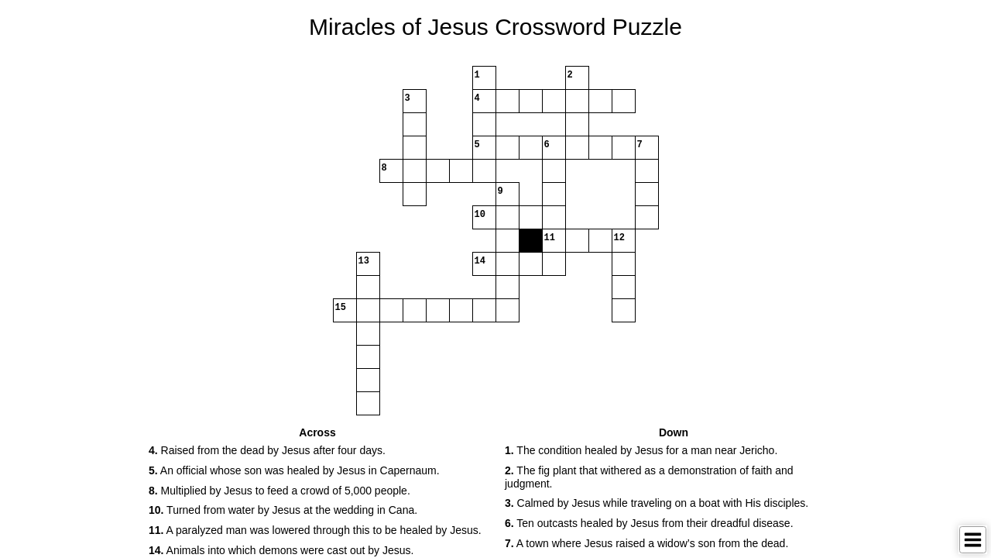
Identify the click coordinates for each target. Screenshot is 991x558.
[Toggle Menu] (972, 539)
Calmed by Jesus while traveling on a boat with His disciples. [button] (656, 503)
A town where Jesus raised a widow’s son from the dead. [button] (646, 543)
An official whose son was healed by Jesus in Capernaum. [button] (294, 470)
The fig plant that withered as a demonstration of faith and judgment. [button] (649, 477)
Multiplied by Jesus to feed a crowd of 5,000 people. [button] (279, 490)
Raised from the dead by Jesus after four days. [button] (267, 450)
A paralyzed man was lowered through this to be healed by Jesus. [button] (315, 530)
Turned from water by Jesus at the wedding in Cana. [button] (283, 510)
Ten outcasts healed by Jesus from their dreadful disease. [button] (649, 523)
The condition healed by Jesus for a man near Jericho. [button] (641, 450)
